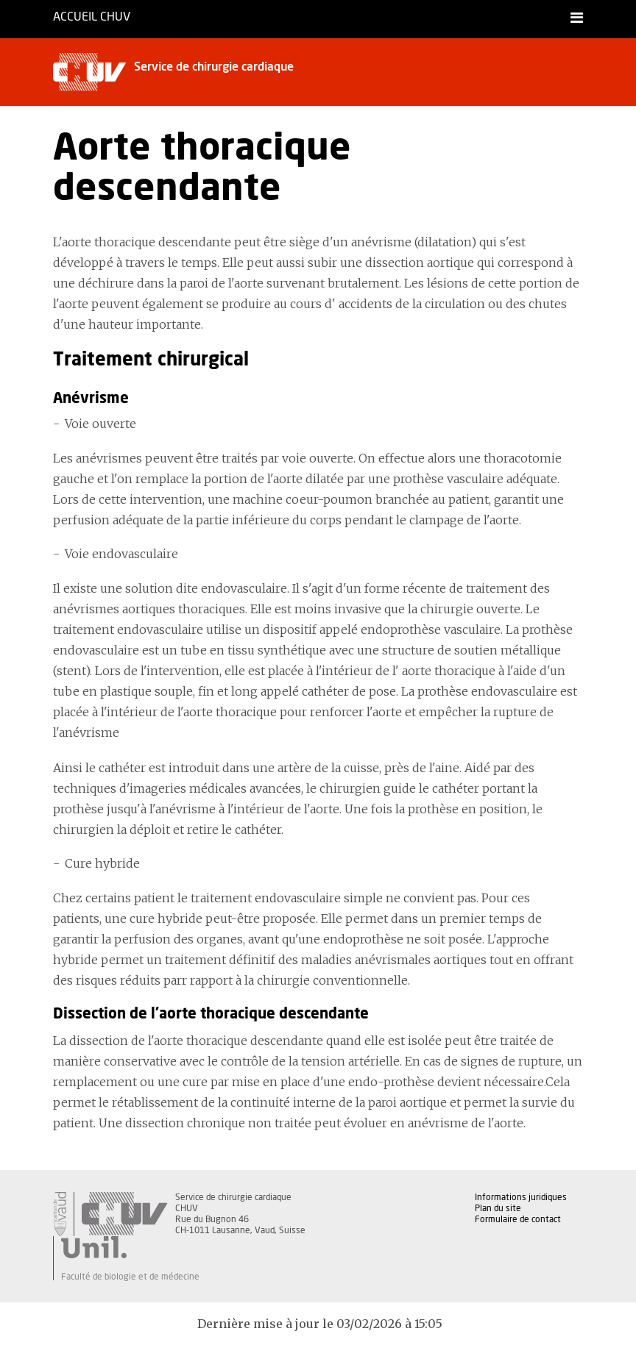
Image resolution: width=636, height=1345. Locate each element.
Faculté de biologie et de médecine (130, 1276)
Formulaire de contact (518, 1219)
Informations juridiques (521, 1197)
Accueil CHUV (91, 17)
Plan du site (498, 1208)
